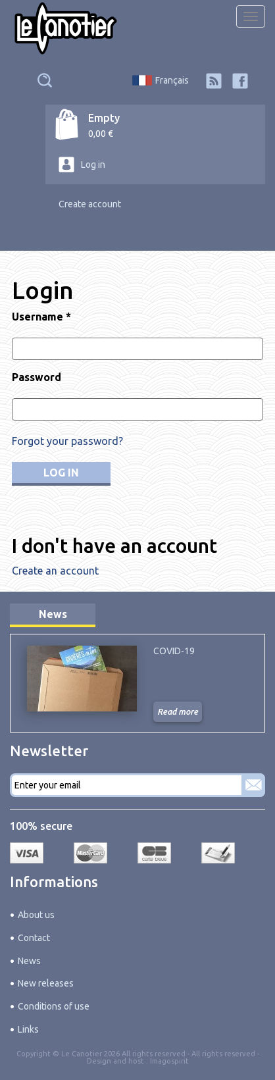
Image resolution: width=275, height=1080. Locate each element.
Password (36, 377)
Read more (177, 711)
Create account (90, 204)
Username (41, 316)
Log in (93, 164)
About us (36, 915)
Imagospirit (169, 1061)
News (53, 614)
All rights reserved (223, 1054)
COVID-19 (174, 651)
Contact (34, 938)
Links (28, 1029)
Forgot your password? (67, 441)
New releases (46, 983)
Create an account (55, 571)
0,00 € (100, 133)
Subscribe (253, 785)
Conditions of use (53, 1006)
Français (172, 80)
